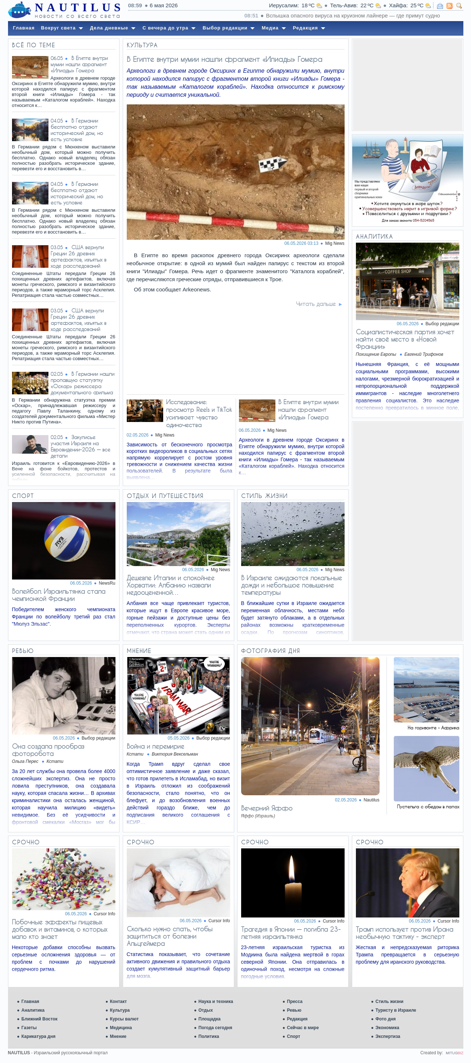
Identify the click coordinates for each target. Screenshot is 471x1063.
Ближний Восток (39, 1019)
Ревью (294, 1010)
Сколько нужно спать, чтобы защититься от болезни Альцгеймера (169, 936)
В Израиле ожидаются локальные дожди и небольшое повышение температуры (291, 585)
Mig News (335, 243)
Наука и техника (216, 1001)
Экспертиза (388, 1036)
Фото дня (386, 1019)
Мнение (118, 1036)
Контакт (118, 1001)
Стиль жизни (390, 1001)
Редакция (297, 1019)
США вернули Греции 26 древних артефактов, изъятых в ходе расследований (78, 256)
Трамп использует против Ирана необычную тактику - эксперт (404, 932)
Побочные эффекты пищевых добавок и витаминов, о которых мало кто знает (59, 929)
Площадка (210, 1019)
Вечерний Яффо (267, 808)
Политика (209, 1036)
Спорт (293, 1036)
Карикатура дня (38, 1036)
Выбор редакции (442, 323)
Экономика (387, 1027)
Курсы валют (124, 1019)
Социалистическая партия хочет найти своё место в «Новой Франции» (405, 339)
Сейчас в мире (303, 1027)
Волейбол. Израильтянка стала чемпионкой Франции (58, 595)
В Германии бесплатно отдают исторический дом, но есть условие (77, 130)
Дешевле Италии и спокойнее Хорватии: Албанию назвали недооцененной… (171, 585)
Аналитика (33, 1010)
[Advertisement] (407, 84)
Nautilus (371, 800)
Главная (30, 1001)
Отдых (206, 1010)
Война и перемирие (155, 746)
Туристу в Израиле (396, 1010)
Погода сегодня (215, 1027)
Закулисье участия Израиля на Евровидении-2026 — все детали (80, 446)
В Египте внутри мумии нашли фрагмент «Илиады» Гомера (79, 64)
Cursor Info (104, 913)
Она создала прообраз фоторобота (48, 749)
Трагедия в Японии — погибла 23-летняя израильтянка (291, 932)
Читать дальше (316, 303)
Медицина (121, 1027)
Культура (120, 1010)
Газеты (29, 1027)
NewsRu (107, 583)
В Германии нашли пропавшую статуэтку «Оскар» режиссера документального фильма (82, 383)
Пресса (295, 1001)
